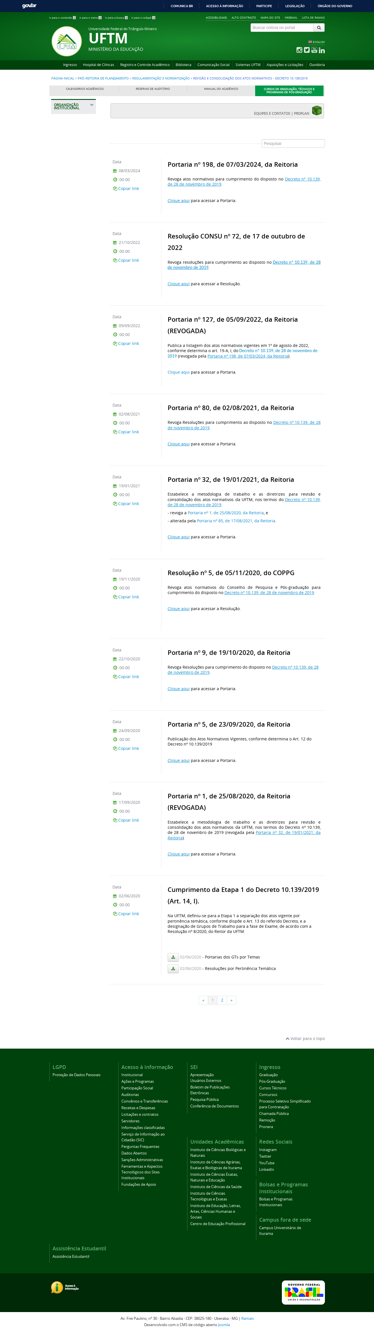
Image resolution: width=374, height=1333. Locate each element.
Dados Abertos (134, 1153)
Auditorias (130, 1094)
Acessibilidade (216, 17)
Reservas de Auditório (153, 89)
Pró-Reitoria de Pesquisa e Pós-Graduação (72, 638)
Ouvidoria (317, 64)
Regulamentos (71, 420)
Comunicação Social (213, 64)
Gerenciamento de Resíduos (73, 597)
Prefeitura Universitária (69, 682)
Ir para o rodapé (143, 17)
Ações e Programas (137, 1081)
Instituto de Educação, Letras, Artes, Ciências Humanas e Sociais (215, 1211)
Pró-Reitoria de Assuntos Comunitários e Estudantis (71, 165)
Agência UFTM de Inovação (73, 755)
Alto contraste (244, 17)
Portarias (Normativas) (70, 442)
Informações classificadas (143, 1127)
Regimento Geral (73, 381)
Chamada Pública (274, 1113)
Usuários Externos (205, 1080)
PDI (61, 574)
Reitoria (64, 147)
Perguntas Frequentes (140, 1146)
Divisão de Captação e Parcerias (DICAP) (74, 308)
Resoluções (69, 430)
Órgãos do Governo (335, 6)
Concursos (268, 1094)
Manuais (66, 479)
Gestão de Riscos (72, 609)
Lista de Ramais (313, 17)
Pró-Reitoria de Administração (71, 185)
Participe (264, 6)
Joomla (224, 1324)
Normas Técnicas (74, 469)
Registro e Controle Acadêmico (145, 64)
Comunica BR (182, 6)
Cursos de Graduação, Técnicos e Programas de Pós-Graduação (289, 90)
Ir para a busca (117, 17)
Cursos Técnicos (272, 1088)
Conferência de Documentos (214, 1106)
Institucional (132, 1074)
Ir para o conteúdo (63, 17)
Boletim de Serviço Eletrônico (75, 519)
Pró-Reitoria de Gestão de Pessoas (74, 234)
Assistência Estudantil (71, 1256)
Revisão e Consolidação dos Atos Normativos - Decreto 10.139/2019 (74, 353)
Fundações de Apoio (138, 1184)
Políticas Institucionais (70, 408)
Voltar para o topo (305, 1038)
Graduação (268, 1074)
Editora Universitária (69, 717)
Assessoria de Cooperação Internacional (70, 700)
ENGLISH (319, 42)
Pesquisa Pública (204, 1099)
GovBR (29, 6)
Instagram (268, 1149)
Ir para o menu (91, 17)
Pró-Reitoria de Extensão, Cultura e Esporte (73, 217)
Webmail (291, 17)
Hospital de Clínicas (98, 64)
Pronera (266, 1126)
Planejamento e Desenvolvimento (72, 279)
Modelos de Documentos (70, 491)
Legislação (295, 6)
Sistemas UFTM (248, 64)
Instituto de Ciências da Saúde (216, 1186)
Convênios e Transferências (144, 1101)
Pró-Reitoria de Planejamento (103, 78)
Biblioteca (183, 64)
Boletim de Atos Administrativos (71, 562)
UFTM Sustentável (72, 584)
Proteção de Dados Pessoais (76, 1074)
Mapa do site (270, 17)
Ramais (247, 1318)
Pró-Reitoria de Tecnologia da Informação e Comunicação (71, 662)
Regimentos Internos (69, 394)
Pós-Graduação (272, 1081)
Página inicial (62, 78)
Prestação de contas (74, 320)
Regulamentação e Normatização (161, 78)
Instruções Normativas (69, 533)
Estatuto (66, 371)
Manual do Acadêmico (221, 89)
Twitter (265, 1156)
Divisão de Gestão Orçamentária (72, 294)
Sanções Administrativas (142, 1159)
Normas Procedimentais (72, 457)
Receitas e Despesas (138, 1107)
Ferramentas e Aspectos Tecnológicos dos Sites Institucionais (141, 1172)
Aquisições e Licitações (285, 64)
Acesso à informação (224, 6)
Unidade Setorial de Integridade (74, 548)
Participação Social (137, 1088)
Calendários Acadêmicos (85, 89)
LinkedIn (266, 1169)
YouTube (266, 1163)
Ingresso (70, 64)
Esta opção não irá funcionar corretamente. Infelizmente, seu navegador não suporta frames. (217, 568)
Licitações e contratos (139, 1114)
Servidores (130, 1121)
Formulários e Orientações (71, 505)
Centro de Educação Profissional (217, 1223)
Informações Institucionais (68, 265)
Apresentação (202, 1074)
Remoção (267, 1120)
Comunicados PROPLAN (69, 621)
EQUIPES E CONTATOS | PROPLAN (288, 110)
